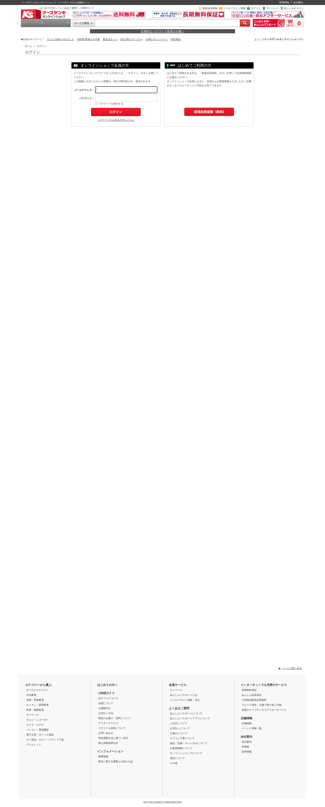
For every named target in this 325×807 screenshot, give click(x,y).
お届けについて (178, 733)
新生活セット (110, 39)
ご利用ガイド (86, 8)
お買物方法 (104, 708)
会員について (105, 703)
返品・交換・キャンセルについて (188, 743)
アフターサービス (108, 723)
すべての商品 (81, 23)
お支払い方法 (105, 713)
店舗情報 (246, 718)
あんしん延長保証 (252, 695)
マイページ (272, 8)
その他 (173, 763)
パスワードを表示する (109, 103)
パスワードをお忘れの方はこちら (116, 120)
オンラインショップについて (186, 753)
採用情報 (284, 2)
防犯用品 (176, 39)
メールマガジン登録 (234, 8)
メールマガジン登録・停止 (185, 700)
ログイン (256, 8)
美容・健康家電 (35, 709)
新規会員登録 (210, 8)
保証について (177, 758)
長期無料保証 (249, 690)
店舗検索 (247, 723)
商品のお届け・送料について (114, 718)
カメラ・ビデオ (35, 724)
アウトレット (33, 744)
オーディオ (32, 714)
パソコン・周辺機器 (37, 729)
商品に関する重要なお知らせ (115, 761)
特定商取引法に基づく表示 (113, 738)
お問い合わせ (105, 733)
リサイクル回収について (112, 728)
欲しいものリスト (294, 8)
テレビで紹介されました (60, 39)
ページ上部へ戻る (292, 668)
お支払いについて (180, 728)
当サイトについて (108, 698)
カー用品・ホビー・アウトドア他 (45, 739)
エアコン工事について (182, 738)
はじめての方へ (48, 8)
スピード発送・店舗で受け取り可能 (261, 704)
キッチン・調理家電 (37, 704)
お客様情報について (181, 748)
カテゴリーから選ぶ (34, 23)
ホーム (29, 46)
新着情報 (103, 756)
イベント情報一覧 (252, 728)
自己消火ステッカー (131, 39)
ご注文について (178, 723)
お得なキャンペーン (157, 39)
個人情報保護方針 (108, 743)
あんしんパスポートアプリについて (190, 718)
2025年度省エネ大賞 (88, 39)
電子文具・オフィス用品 (40, 734)
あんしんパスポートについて (186, 713)
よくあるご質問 (68, 8)
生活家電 (31, 695)
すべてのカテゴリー (37, 690)
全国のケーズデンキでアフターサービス (264, 709)
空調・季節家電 (35, 700)
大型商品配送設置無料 (254, 700)
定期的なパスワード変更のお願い (162, 31)
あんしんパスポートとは (183, 695)
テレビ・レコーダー (37, 719)
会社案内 (298, 2)
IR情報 (245, 746)
